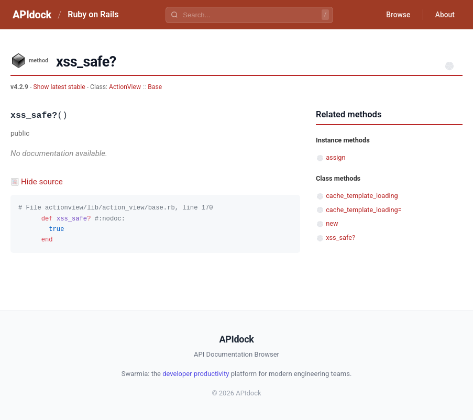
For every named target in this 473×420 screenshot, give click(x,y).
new (332, 223)
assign (335, 157)
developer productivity (195, 374)
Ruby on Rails (93, 14)
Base (155, 87)
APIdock (32, 14)
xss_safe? (340, 237)
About (444, 14)
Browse (396, 14)
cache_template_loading (362, 196)
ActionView (125, 87)
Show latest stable (59, 87)
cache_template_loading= (364, 210)
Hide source (42, 181)
